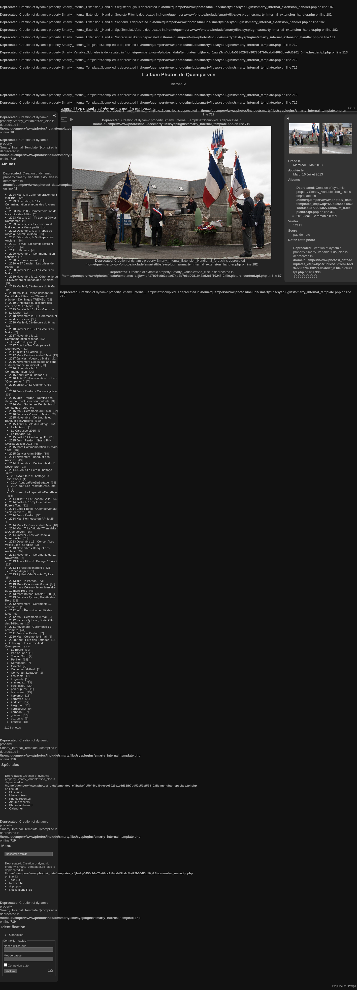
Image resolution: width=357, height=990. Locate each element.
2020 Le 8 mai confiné (24, 260)
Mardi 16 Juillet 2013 (308, 174)
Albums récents (19, 801)
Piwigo (352, 985)
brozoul (16, 721)
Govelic (16, 666)
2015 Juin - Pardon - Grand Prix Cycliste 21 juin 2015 (28, 442)
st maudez (18, 682)
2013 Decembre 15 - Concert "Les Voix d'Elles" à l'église (29, 543)
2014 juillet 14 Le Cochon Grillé (30, 498)
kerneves (17, 698)
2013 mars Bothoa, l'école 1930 (30, 593)
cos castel (17, 675)
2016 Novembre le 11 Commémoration (21, 370)
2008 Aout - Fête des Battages (29, 639)
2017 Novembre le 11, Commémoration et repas (22, 337)
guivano (16, 715)
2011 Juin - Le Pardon (24, 633)
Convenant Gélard (23, 669)
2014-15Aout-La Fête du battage (30, 469)
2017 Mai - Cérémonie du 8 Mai (30, 355)
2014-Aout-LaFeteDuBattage (30, 482)
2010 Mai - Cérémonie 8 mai (28, 636)
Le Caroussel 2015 (23, 430)
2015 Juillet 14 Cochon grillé (28, 437)
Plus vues (15, 792)
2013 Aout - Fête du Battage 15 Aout (33, 561)
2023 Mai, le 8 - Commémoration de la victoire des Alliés (30, 212)
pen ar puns (19, 689)
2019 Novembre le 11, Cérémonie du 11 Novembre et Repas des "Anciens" (31, 278)
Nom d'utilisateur (15, 945)
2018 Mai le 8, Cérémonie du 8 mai (32, 322)
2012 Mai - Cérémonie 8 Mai (28, 616)
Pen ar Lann (19, 652)
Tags (12, 879)
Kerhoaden (18, 662)
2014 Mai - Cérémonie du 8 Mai (30, 525)
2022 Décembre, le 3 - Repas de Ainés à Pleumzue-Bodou (28, 232)
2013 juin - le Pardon (23, 580)
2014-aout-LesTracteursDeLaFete (33, 485)
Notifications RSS (21, 889)
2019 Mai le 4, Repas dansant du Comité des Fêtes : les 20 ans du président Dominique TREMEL (29, 296)
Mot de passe (13, 955)
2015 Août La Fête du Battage (29, 424)
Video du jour (19, 571)
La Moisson (18, 427)
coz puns (17, 718)
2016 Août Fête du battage (26, 374)
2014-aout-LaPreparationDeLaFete (34, 492)
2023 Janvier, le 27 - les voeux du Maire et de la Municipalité (29, 225)
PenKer (16, 659)
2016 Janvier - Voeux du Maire (29, 414)
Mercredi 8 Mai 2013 (308, 165)
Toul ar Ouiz (19, 656)
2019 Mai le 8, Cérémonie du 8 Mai (32, 286)
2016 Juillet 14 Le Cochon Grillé (30, 384)
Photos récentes (20, 798)
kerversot (17, 695)
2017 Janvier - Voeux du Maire (29, 358)
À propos (15, 886)
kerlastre (16, 702)
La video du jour (21, 342)
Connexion (16, 934)
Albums (8, 164)
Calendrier (16, 808)
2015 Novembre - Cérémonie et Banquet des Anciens (28, 419)
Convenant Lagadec (24, 672)
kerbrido (16, 711)
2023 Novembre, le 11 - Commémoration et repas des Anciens (30, 202)
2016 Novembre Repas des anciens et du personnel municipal (30, 363)
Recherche (16, 883)
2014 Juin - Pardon (21, 515)
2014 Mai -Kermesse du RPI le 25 (31, 518)
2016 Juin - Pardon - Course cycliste (33, 391)
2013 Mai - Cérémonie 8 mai (28, 584)
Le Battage (18, 433)
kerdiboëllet (18, 708)
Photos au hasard (21, 805)
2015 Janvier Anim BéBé (25, 453)
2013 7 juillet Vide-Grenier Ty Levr (31, 574)
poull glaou (18, 685)
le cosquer (18, 692)
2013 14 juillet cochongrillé (27, 567)
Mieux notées (18, 795)
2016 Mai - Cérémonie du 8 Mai (30, 410)
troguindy (17, 679)
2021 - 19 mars (19, 250)
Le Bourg (17, 649)
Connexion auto (16, 965)
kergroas (17, 705)
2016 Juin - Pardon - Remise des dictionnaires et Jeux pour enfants (29, 399)
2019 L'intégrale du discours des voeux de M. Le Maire (28, 304)
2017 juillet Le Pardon (23, 351)
